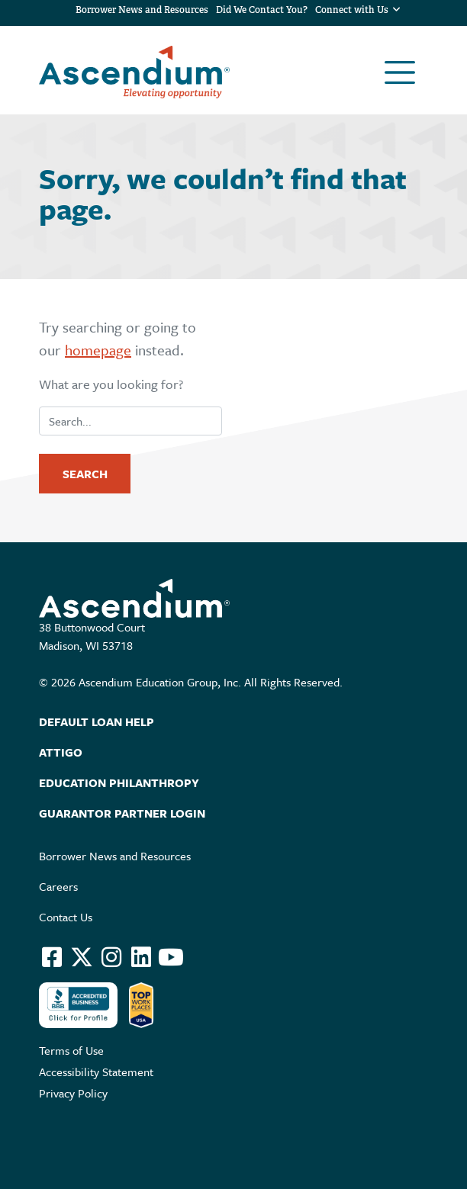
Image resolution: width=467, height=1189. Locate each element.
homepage (98, 349)
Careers (58, 886)
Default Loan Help (96, 721)
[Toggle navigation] (400, 72)
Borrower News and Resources (142, 10)
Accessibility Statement (96, 1071)
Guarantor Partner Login (122, 813)
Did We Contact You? (262, 10)
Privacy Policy (73, 1093)
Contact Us (65, 916)
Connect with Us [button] (353, 10)
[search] (130, 421)
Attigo (60, 752)
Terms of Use (71, 1050)
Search (85, 473)
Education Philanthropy (119, 782)
